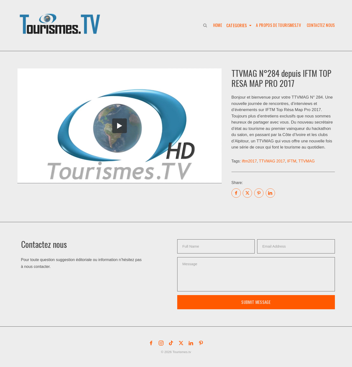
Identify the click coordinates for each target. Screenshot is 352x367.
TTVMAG (306, 161)
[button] (60, 18)
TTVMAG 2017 (272, 161)
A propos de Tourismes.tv (278, 25)
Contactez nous (321, 25)
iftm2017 (249, 161)
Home (216, 25)
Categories (236, 25)
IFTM (291, 161)
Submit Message (256, 302)
